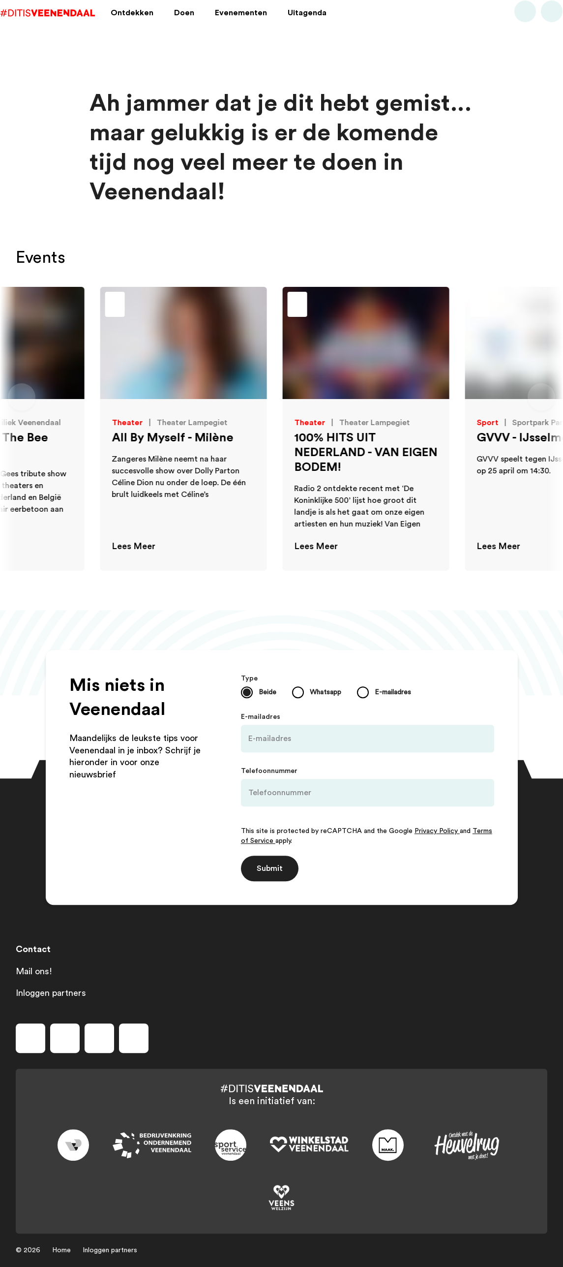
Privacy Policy (437, 831)
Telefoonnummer (269, 771)
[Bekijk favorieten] (536, 26)
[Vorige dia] (21, 397)
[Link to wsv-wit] (309, 1145)
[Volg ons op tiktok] (133, 1038)
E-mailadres (260, 716)
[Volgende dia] (541, 397)
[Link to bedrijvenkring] (152, 1145)
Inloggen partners (51, 993)
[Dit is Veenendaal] (63, 26)
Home (61, 1250)
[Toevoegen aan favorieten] (162, 305)
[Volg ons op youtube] (99, 1038)
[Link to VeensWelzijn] (281, 1198)
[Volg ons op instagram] (65, 1038)
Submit (270, 868)
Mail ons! (34, 971)
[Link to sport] (230, 1145)
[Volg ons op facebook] (30, 1038)
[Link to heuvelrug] (466, 1145)
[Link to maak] (388, 1145)
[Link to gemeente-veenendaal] (73, 1145)
